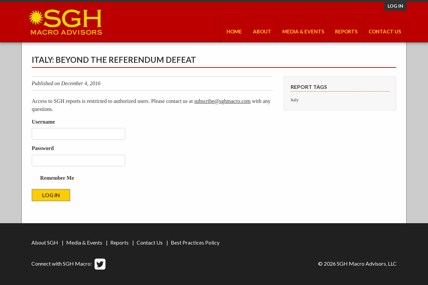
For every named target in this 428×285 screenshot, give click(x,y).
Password (43, 148)
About (262, 31)
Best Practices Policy (195, 242)
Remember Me (57, 178)
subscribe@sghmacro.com (222, 101)
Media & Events (303, 31)
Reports (346, 31)
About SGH (44, 242)
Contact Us (385, 31)
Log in (395, 6)
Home (234, 31)
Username (43, 122)
